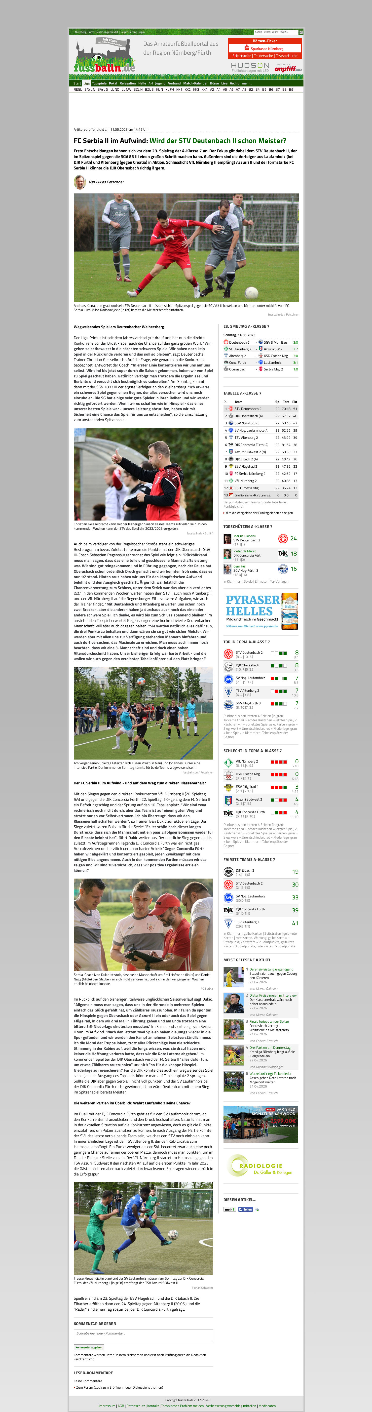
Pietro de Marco (244, 551)
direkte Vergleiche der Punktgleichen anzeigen (259, 512)
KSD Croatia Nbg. (247, 487)
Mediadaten (267, 1405)
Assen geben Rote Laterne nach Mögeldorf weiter (273, 1080)
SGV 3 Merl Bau (275, 342)
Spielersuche (241, 55)
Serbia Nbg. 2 (273, 369)
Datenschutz (135, 1405)
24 (293, 538)
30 (295, 884)
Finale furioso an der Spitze (269, 1021)
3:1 (295, 362)
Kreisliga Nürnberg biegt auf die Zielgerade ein (272, 1053)
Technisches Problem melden (182, 1405)
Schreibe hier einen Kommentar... (143, 1336)
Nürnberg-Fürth (84, 32)
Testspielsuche (287, 55)
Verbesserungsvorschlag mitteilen (231, 1405)
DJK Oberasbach (246, 415)
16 (293, 568)
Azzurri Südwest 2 (248, 451)
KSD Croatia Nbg (276, 355)
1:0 (295, 369)
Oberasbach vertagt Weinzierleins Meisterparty (269, 1027)
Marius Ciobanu (244, 535)
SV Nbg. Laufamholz (249, 430)
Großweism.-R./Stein (250, 495)
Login (141, 32)
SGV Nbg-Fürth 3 (247, 423)
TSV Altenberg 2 (246, 437)
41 (295, 923)
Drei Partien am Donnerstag (270, 1047)
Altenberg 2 (237, 355)
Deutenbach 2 (239, 342)
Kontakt (153, 1405)
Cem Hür (239, 566)
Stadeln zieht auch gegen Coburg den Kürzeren (273, 975)
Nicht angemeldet (107, 32)
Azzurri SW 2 (273, 349)
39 (295, 910)
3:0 (295, 342)
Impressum (107, 1405)
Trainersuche (263, 55)
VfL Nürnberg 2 (240, 349)
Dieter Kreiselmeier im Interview (273, 995)
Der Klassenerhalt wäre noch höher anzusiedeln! (271, 1001)
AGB (121, 1405)
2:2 (295, 349)
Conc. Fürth (237, 362)
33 (295, 897)
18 (293, 553)
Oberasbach (238, 369)
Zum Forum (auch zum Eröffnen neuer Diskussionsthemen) (119, 1387)
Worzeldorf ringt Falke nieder (271, 1073)
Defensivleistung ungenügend (271, 969)
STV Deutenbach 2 (248, 408)
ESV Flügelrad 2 (246, 466)
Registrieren (128, 32)
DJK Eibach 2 (244, 459)
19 (295, 871)
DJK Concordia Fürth (249, 444)
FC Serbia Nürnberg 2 (250, 473)
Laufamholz (272, 362)
